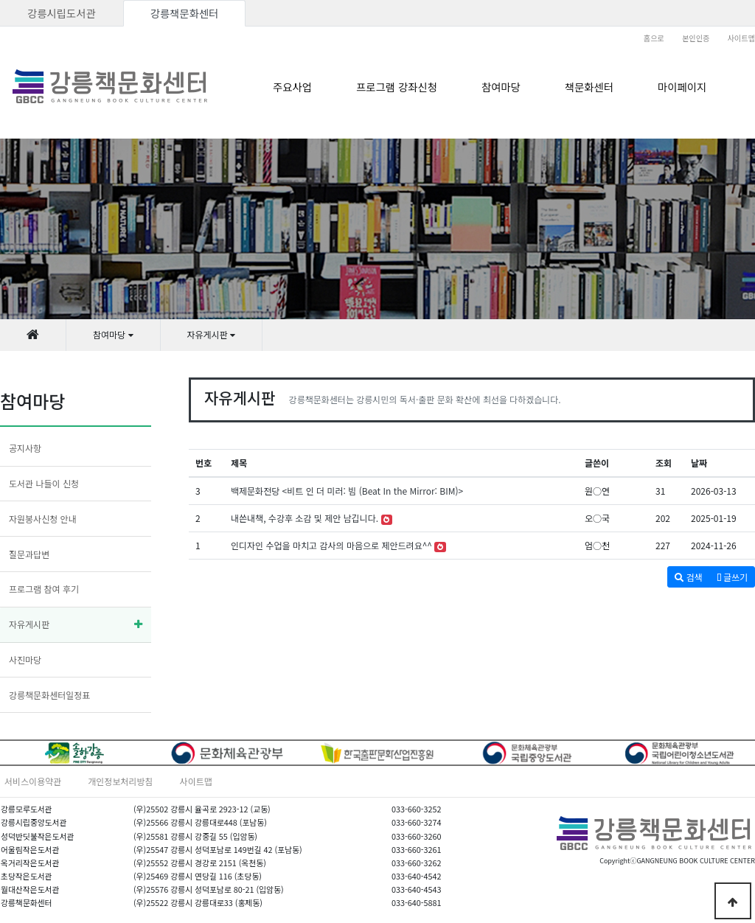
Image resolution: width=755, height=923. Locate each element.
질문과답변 (29, 554)
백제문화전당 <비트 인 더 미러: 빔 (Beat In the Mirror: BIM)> (347, 490)
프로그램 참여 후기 (44, 588)
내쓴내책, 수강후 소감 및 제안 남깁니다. (304, 518)
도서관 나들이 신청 (44, 483)
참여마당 (501, 86)
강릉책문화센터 (184, 13)
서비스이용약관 (32, 781)
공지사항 (25, 448)
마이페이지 (682, 86)
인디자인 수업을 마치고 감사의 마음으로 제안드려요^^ (331, 545)
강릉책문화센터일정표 (49, 695)
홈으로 (654, 37)
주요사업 (292, 86)
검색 (688, 577)
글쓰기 (732, 577)
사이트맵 (742, 37)
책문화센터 (589, 86)
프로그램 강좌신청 (396, 86)
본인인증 (696, 37)
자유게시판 (29, 624)
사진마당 (25, 659)
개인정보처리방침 (120, 781)
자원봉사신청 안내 (43, 518)
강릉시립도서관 (61, 13)
